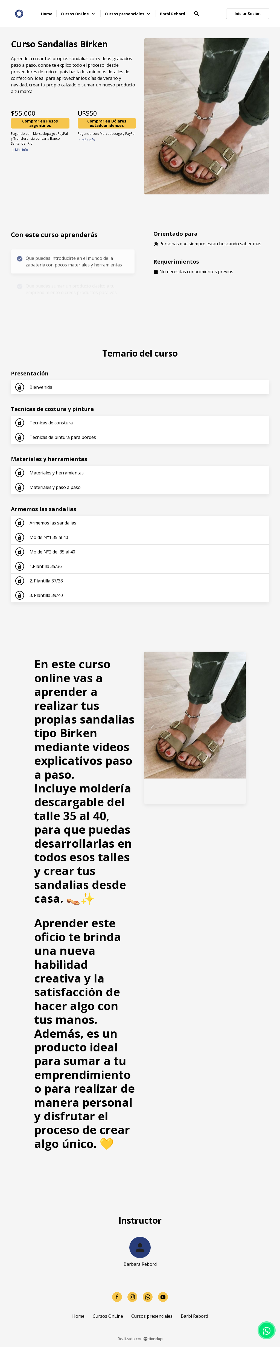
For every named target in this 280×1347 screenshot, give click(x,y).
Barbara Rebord (140, 1264)
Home (78, 1316)
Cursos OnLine (108, 1316)
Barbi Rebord (194, 1316)
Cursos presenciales (152, 1316)
